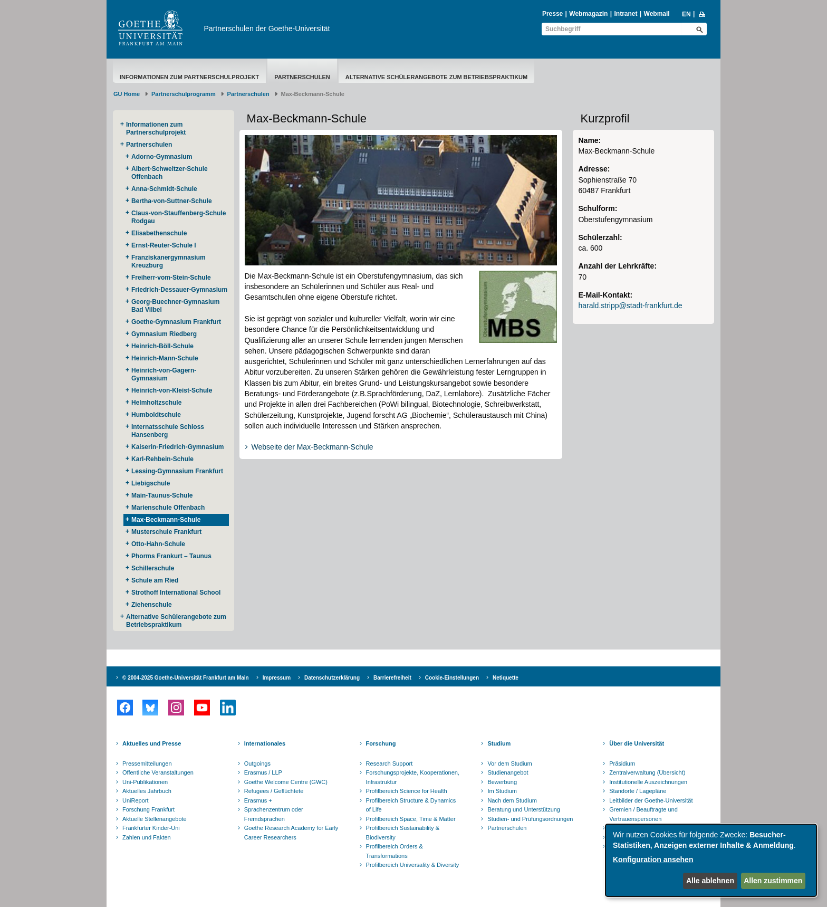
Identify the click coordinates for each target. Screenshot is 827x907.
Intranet (625, 13)
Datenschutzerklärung (332, 678)
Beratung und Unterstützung (523, 809)
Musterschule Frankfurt (166, 532)
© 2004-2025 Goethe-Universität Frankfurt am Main (185, 678)
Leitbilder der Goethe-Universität (651, 800)
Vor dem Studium (509, 763)
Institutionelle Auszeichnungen (648, 782)
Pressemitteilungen (147, 763)
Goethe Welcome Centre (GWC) (286, 782)
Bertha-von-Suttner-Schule (171, 201)
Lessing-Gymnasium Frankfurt (177, 471)
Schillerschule (152, 568)
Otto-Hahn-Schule (158, 544)
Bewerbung (502, 782)
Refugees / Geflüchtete (274, 791)
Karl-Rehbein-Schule (162, 459)
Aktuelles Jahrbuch (146, 791)
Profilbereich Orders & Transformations (394, 851)
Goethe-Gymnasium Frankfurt (176, 322)
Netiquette (505, 678)
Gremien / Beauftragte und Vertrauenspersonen (643, 814)
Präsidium (622, 763)
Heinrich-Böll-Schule (162, 346)
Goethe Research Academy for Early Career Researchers (291, 833)
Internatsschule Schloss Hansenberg (167, 430)
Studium (499, 743)
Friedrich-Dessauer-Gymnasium (179, 289)
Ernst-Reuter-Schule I (163, 245)
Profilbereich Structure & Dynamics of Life (411, 805)
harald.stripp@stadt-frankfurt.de (630, 305)
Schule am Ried (154, 580)
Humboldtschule (156, 414)
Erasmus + (258, 800)
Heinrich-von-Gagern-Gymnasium (163, 374)
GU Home (126, 94)
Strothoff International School (175, 592)
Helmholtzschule (156, 402)
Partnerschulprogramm (183, 94)
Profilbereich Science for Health (406, 791)
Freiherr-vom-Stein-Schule (171, 277)
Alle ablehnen (710, 880)
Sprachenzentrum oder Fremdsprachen (273, 814)
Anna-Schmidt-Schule (164, 189)
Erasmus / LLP (263, 772)
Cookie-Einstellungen (452, 678)
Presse (552, 13)
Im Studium (502, 791)
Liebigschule (150, 483)
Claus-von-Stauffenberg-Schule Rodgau (178, 217)
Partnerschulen (302, 77)
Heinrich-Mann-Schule (164, 358)
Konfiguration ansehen (653, 859)
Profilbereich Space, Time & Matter (411, 819)
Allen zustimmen (773, 880)
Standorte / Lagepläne (637, 791)
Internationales (264, 743)
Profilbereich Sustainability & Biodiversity (402, 833)
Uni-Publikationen (145, 782)
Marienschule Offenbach (168, 507)
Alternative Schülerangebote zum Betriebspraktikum (436, 77)
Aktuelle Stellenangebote (154, 819)
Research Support (389, 763)
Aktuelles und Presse (151, 743)
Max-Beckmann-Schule (165, 519)
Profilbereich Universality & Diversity (412, 865)
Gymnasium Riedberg (164, 334)
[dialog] (710, 860)
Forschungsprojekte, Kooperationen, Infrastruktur (412, 777)
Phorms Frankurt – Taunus (171, 556)
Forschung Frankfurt (148, 809)
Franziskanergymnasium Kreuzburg (168, 261)
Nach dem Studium (512, 800)
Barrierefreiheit (392, 678)
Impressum (277, 678)
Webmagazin (588, 13)
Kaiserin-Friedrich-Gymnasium (177, 447)
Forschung (381, 743)
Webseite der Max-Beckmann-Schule (312, 447)
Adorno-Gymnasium (161, 156)
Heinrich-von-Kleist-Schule (171, 390)
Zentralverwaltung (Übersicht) (647, 772)
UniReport (135, 800)
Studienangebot (507, 772)
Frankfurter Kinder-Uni (151, 828)
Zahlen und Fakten (146, 837)
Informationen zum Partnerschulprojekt (189, 77)
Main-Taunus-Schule (162, 495)
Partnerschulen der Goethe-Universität (267, 28)
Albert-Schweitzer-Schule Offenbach (169, 172)
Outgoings (257, 763)
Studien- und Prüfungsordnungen (530, 819)
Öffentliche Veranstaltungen (158, 772)
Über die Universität (636, 743)
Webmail (657, 13)
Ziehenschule (151, 604)
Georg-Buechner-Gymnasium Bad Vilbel (175, 305)
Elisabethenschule (159, 233)
